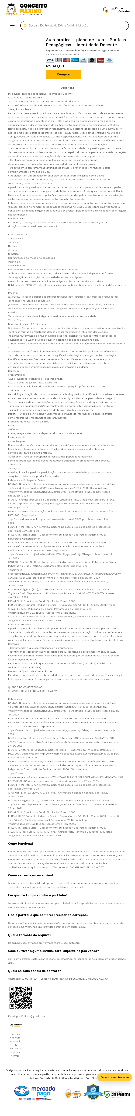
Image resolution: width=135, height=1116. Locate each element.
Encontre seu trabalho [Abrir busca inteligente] (115, 1077)
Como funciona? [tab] (20, 843)
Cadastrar (124, 11)
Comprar (63, 74)
